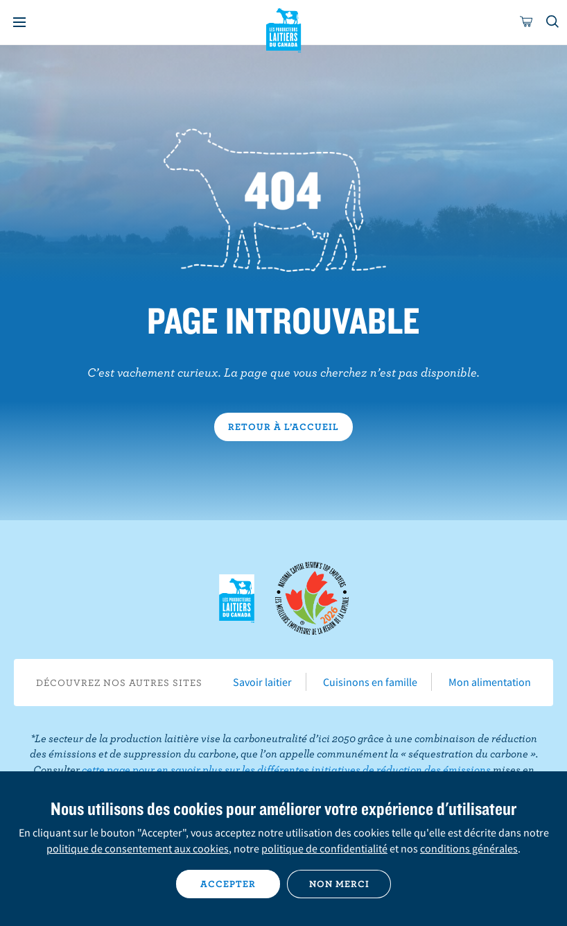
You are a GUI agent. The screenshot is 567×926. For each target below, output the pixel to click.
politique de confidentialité (324, 848)
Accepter (228, 883)
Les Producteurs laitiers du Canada (284, 28)
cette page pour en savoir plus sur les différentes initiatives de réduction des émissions (286, 769)
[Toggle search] (553, 22)
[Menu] (19, 22)
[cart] (527, 22)
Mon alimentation (489, 682)
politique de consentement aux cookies (137, 848)
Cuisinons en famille (370, 682)
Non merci (339, 883)
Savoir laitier (262, 682)
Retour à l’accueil (283, 426)
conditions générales (469, 848)
